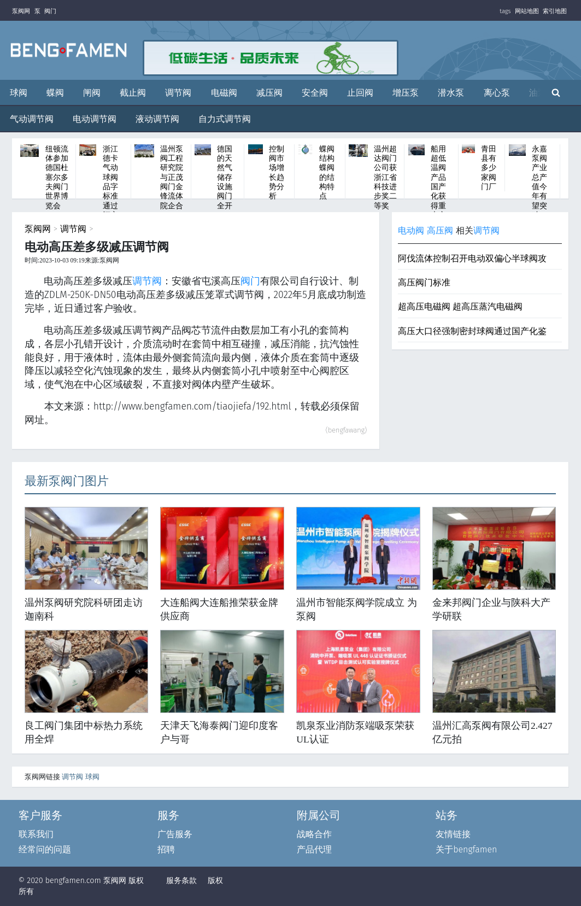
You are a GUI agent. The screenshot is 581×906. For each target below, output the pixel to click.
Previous (10, 168)
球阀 (18, 92)
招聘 (166, 849)
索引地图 (555, 11)
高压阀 (440, 230)
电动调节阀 (94, 119)
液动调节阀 (157, 119)
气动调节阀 (32, 119)
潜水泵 (451, 92)
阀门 (50, 11)
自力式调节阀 (224, 119)
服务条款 (181, 880)
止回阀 (360, 92)
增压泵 (405, 92)
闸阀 (92, 92)
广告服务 (174, 834)
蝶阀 (55, 92)
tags (505, 11)
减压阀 (269, 92)
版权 (215, 880)
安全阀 (315, 92)
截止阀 (133, 92)
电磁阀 (224, 92)
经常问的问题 (45, 849)
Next (570, 168)
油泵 (538, 92)
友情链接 (453, 834)
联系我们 (36, 834)
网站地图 (527, 11)
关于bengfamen (466, 849)
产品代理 (314, 849)
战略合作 (314, 834)
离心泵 (497, 92)
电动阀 (411, 230)
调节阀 (178, 92)
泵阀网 (21, 11)
